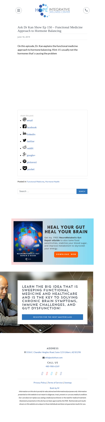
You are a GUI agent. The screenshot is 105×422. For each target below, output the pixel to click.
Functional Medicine (35, 182)
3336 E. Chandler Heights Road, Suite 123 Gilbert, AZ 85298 (53, 352)
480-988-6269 (52, 366)
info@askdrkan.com (54, 357)
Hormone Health (52, 182)
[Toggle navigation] (18, 10)
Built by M (54, 388)
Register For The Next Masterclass (52, 317)
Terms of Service (55, 382)
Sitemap (68, 382)
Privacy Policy (40, 382)
